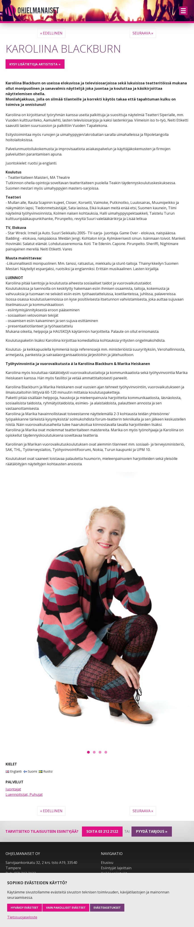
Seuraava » (143, 33)
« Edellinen (51, 33)
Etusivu (107, 862)
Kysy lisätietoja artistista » (34, 64)
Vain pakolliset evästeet (66, 908)
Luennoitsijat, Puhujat (24, 794)
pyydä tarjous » (151, 831)
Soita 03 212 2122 (102, 831)
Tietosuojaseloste (22, 917)
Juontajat (13, 789)
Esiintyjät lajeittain (116, 867)
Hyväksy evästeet (24, 908)
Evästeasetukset (107, 908)
